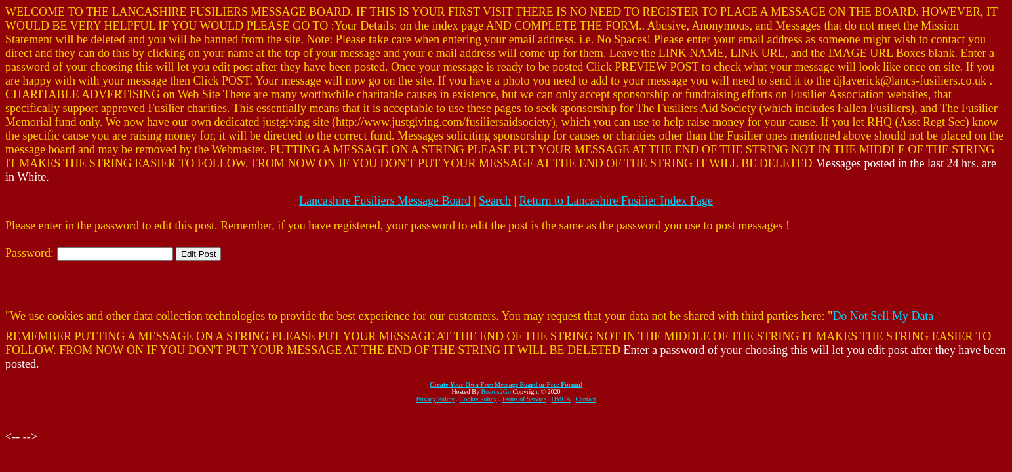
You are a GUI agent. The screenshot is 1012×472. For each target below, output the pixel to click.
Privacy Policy (435, 399)
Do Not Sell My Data (882, 316)
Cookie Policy (478, 399)
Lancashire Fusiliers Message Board (384, 200)
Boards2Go (496, 391)
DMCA (561, 399)
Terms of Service (524, 399)
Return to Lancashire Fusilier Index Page (616, 200)
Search (495, 200)
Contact (585, 399)
